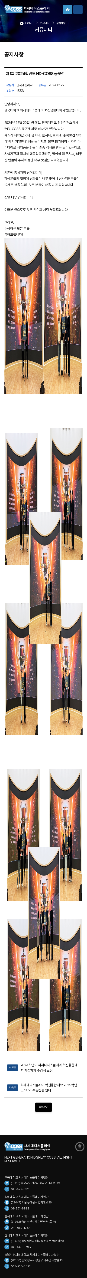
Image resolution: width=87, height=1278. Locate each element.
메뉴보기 (78, 9)
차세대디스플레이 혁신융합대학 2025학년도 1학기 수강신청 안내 (49, 1087)
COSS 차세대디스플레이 (39, 9)
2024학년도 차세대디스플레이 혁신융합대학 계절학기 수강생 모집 (49, 1067)
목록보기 (43, 1107)
